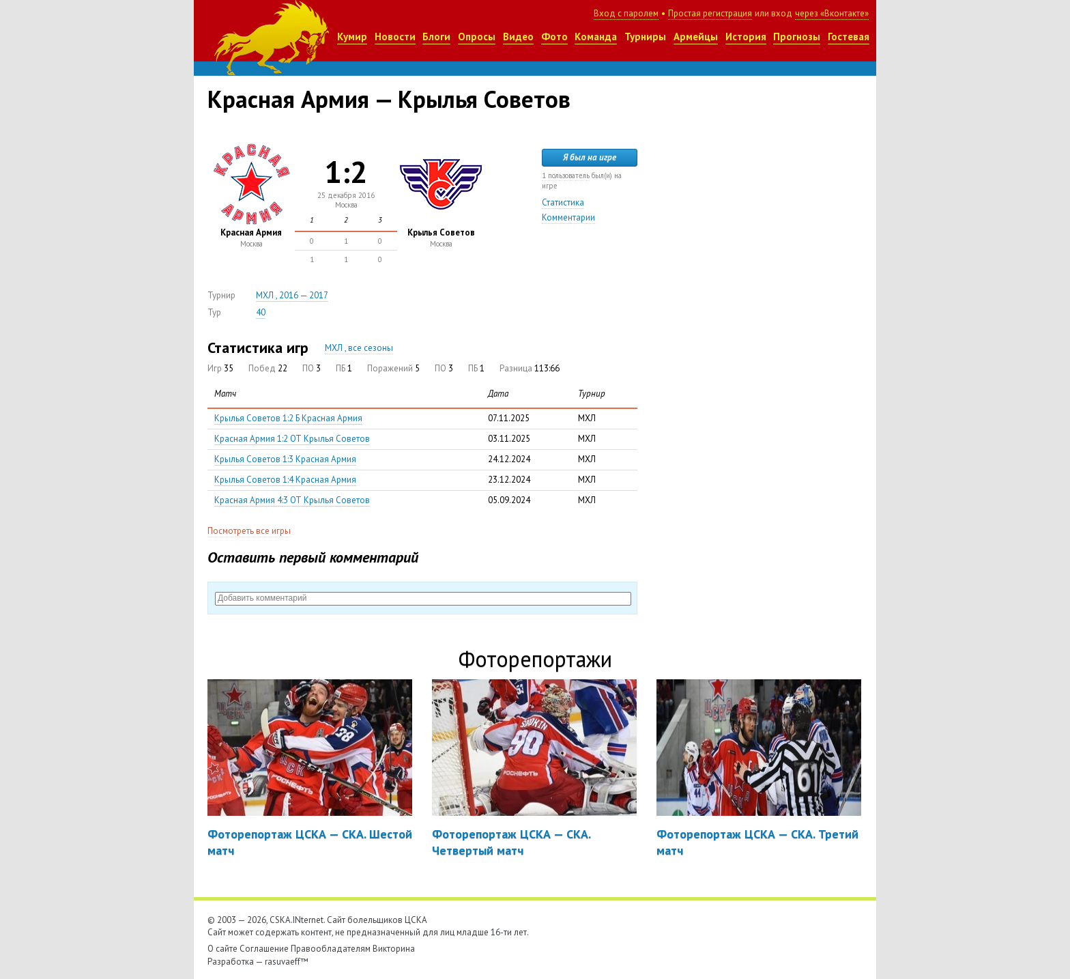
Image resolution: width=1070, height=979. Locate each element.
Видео (518, 36)
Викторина (394, 948)
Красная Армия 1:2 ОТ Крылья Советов (292, 438)
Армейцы (696, 36)
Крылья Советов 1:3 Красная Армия (285, 459)
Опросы (476, 36)
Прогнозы (796, 36)
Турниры (645, 36)
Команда (596, 36)
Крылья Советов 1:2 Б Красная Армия (288, 418)
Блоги (436, 36)
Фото (554, 36)
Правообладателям (331, 948)
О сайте (222, 948)
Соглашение (264, 948)
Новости (395, 36)
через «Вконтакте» (832, 13)
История (745, 36)
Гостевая (848, 36)
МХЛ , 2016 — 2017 (292, 295)
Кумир (352, 36)
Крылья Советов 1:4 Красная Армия (285, 479)
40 (260, 312)
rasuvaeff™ (286, 961)
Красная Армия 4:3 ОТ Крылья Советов (292, 500)
